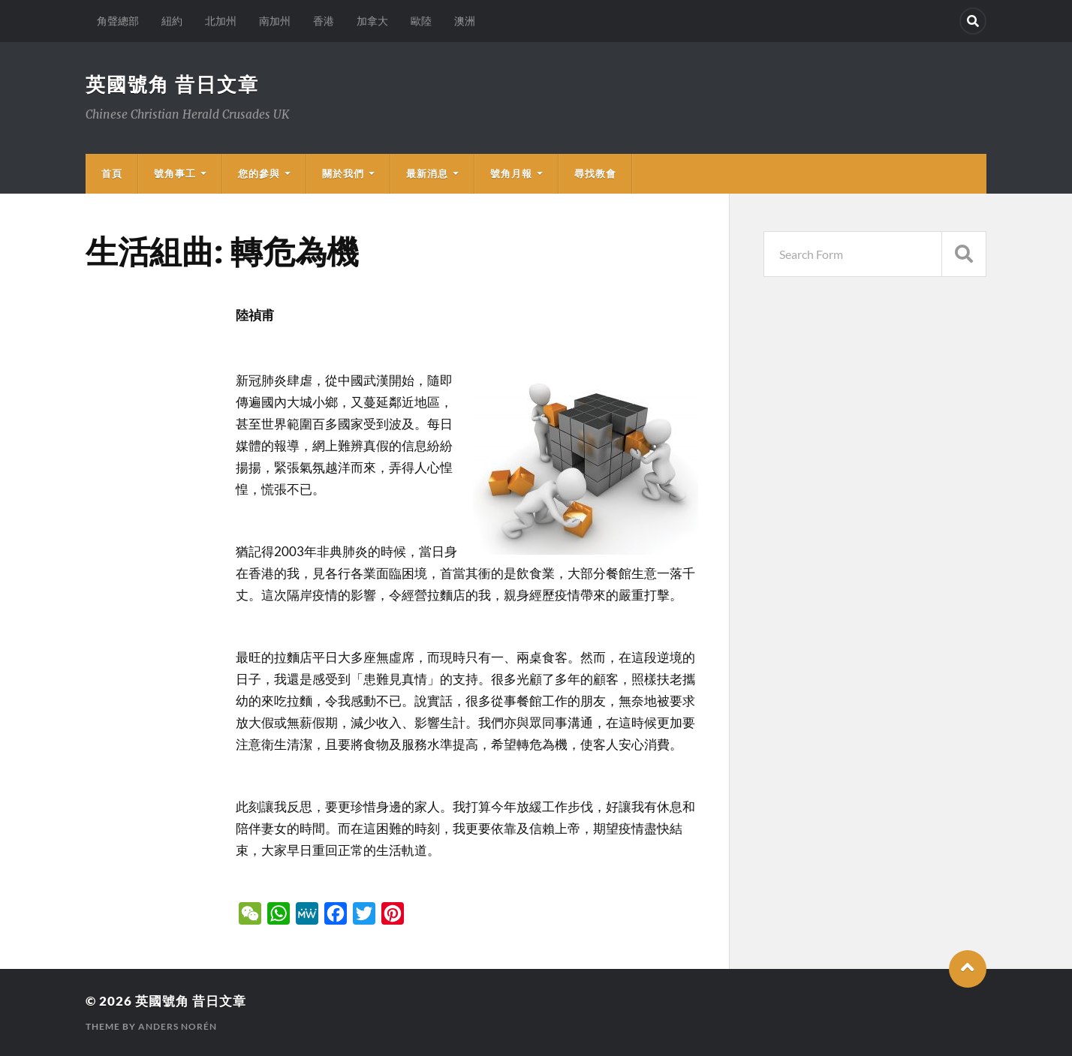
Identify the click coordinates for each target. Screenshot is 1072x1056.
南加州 (275, 20)
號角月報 (511, 173)
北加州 (220, 20)
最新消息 (427, 173)
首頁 (111, 173)
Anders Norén (177, 1026)
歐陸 (421, 20)
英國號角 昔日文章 (172, 84)
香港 (323, 20)
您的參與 (259, 173)
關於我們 (343, 173)
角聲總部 (118, 20)
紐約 (171, 20)
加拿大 (372, 20)
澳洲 (464, 20)
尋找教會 (595, 173)
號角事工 (175, 173)
